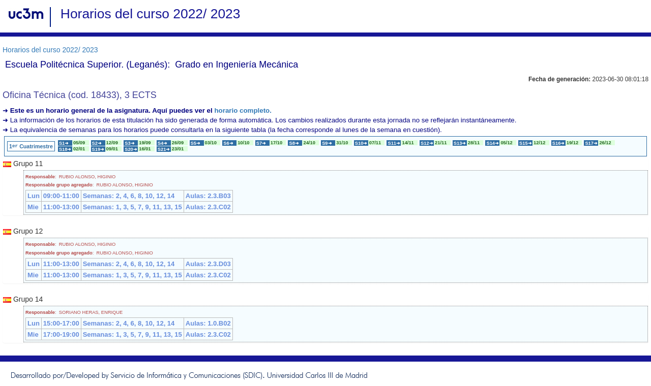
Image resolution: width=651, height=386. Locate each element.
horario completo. (243, 110)
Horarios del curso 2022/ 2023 (50, 50)
